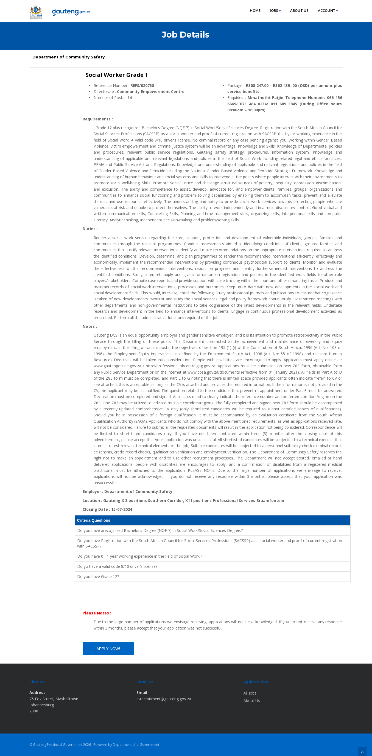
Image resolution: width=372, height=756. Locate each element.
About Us (252, 700)
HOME (255, 10)
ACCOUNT (328, 10)
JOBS (275, 10)
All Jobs (250, 693)
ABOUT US (299, 10)
